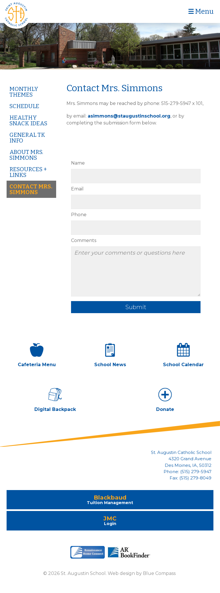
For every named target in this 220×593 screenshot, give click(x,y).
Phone (79, 214)
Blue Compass (159, 573)
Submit (135, 307)
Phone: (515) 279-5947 (187, 471)
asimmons (100, 116)
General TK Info (27, 137)
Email (77, 189)
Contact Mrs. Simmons (30, 189)
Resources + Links (28, 172)
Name (78, 163)
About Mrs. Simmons (26, 155)
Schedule (24, 106)
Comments (83, 240)
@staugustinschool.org (141, 116)
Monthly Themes (23, 91)
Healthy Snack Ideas (28, 120)
